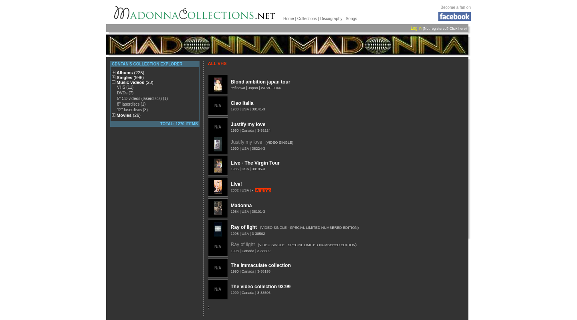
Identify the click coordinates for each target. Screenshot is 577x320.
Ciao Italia (242, 103)
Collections (307, 18)
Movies (129, 115)
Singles (130, 77)
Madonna (241, 205)
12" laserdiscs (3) (132, 110)
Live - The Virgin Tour (255, 163)
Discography (331, 18)
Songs (351, 18)
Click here (458, 28)
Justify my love (248, 124)
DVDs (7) (125, 93)
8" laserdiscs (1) (131, 104)
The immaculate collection (261, 265)
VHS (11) (125, 87)
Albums (130, 72)
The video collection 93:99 (261, 286)
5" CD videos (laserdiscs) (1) (142, 98)
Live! (236, 184)
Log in (416, 28)
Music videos (135, 82)
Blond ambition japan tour (261, 82)
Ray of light (244, 227)
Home (288, 18)
